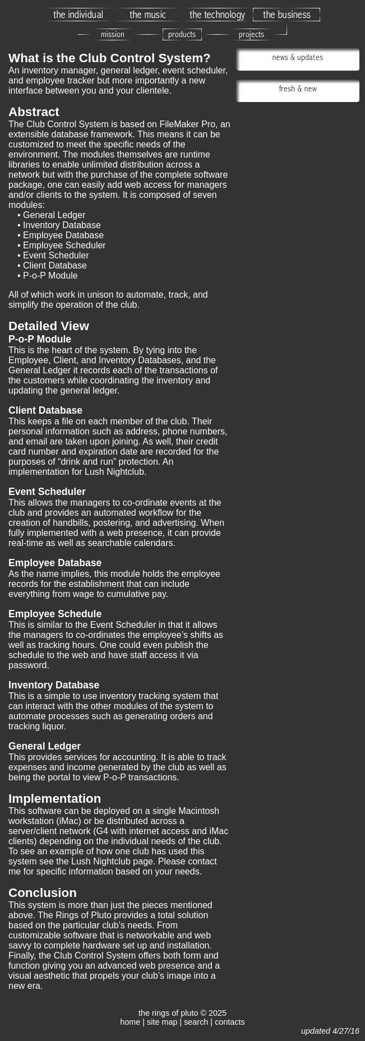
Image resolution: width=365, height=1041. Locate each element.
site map (162, 1021)
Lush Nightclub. (115, 471)
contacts (230, 1021)
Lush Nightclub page (112, 861)
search (196, 1021)
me (14, 871)
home (130, 1021)
